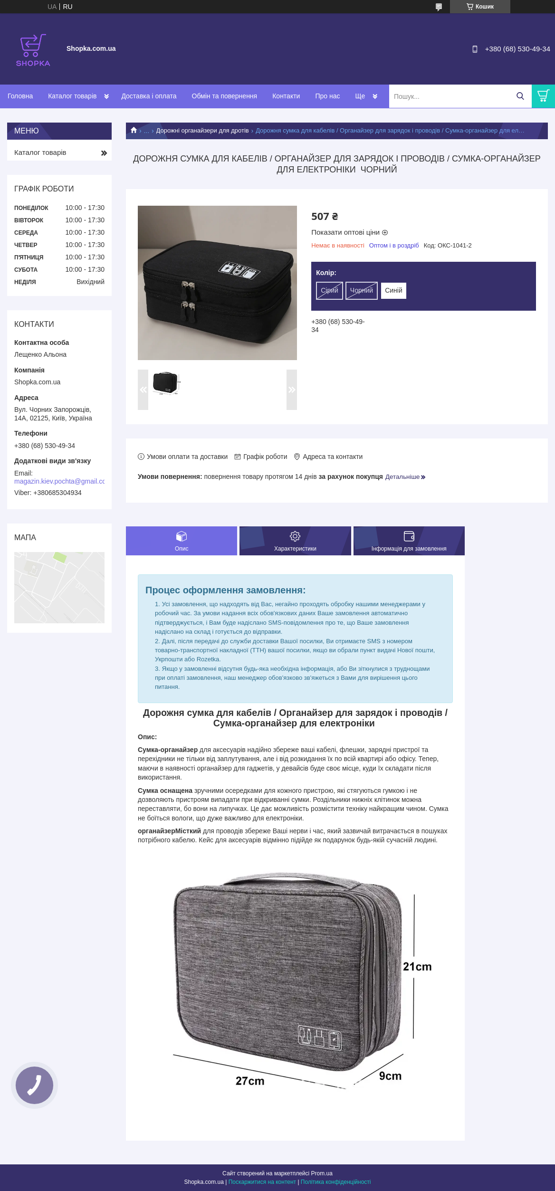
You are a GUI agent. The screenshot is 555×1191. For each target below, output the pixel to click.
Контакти (286, 96)
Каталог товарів (72, 96)
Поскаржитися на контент (262, 1182)
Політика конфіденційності (336, 1182)
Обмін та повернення (225, 96)
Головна (20, 96)
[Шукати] (520, 96)
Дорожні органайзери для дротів (202, 130)
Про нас (327, 96)
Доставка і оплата (148, 96)
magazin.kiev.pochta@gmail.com (63, 481)
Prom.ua (322, 1173)
